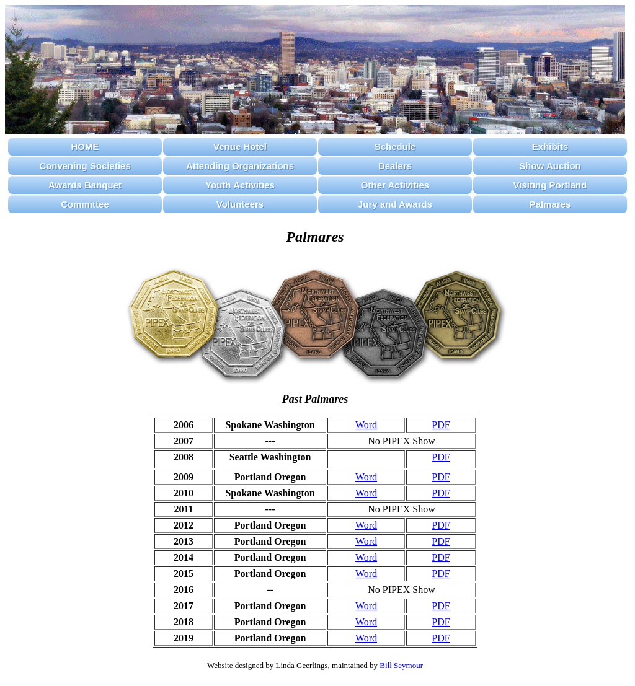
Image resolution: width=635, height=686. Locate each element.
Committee (85, 204)
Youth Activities (240, 185)
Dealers (395, 166)
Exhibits (550, 146)
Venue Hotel (240, 146)
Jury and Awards (395, 204)
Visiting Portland (550, 185)
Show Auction (549, 166)
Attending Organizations (240, 166)
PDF (441, 425)
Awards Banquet (85, 185)
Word (366, 425)
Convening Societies (85, 166)
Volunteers (240, 204)
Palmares (550, 204)
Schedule (395, 146)
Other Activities (395, 185)
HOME (85, 146)
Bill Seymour (401, 665)
